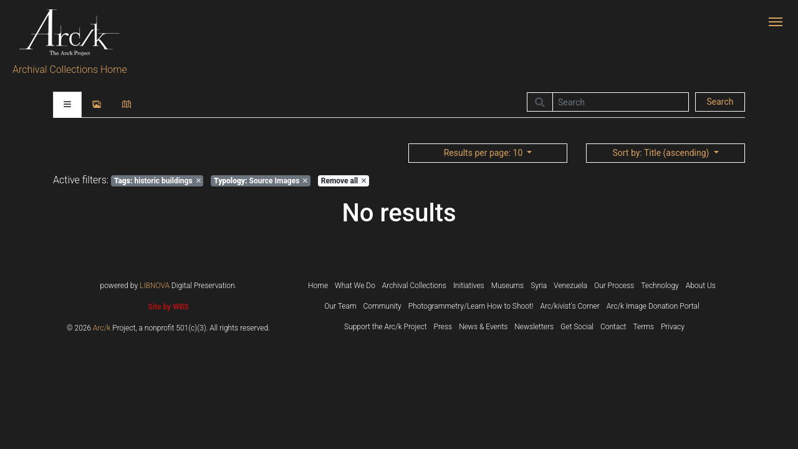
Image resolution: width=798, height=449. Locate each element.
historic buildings (157, 180)
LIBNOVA (155, 285)
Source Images (260, 180)
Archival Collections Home (69, 69)
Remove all (343, 180)
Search (719, 102)
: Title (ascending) (661, 153)
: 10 (484, 153)
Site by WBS (168, 306)
